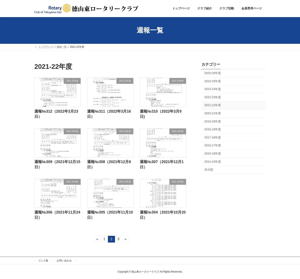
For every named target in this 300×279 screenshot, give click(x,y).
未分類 (208, 169)
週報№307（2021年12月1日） (162, 164)
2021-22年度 (212, 105)
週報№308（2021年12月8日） (109, 164)
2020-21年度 (212, 113)
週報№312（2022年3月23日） (56, 114)
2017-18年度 (212, 137)
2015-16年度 (212, 153)
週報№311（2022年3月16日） (109, 114)
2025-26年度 (212, 73)
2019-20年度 (212, 121)
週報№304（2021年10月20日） (163, 215)
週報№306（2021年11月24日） (57, 215)
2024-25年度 (212, 81)
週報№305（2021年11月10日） (110, 215)
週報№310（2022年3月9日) (160, 114)
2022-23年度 (212, 97)
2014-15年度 (212, 161)
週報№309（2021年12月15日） (57, 164)
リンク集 (43, 260)
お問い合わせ (64, 260)
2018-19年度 (212, 129)
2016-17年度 (212, 145)
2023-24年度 (212, 89)
